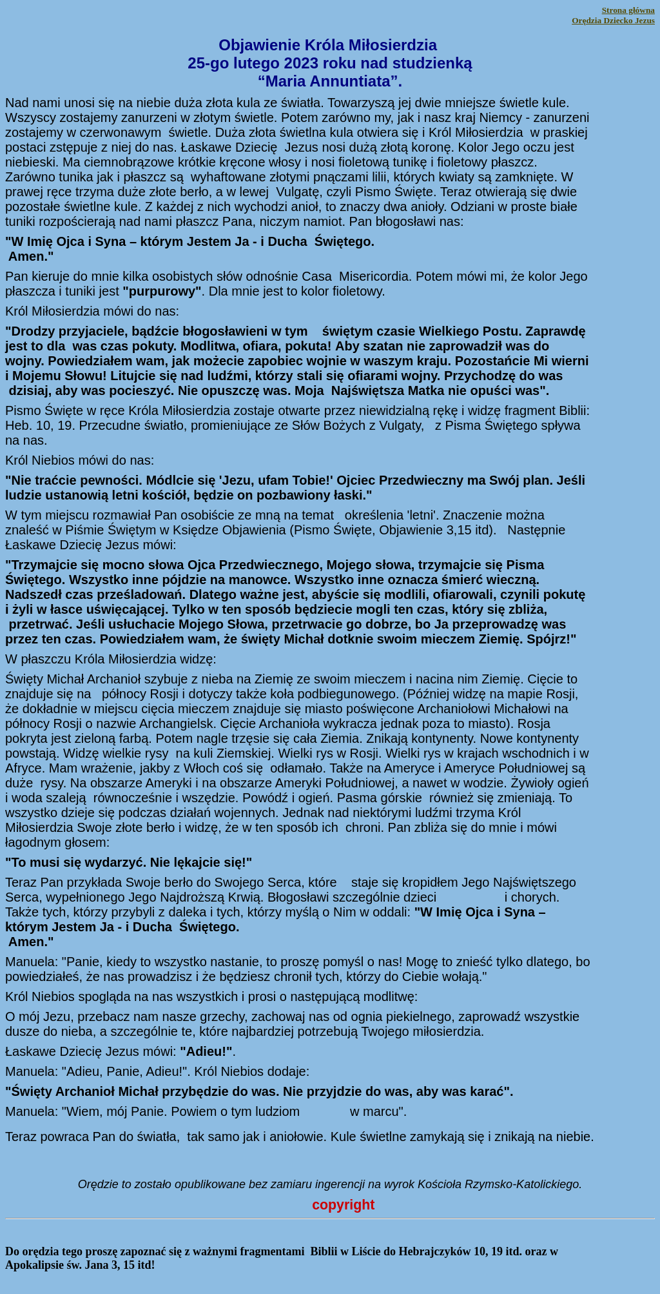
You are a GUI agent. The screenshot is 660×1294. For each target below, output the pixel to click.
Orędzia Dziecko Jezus (613, 20)
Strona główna (628, 10)
